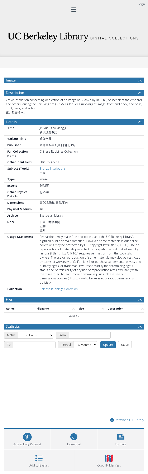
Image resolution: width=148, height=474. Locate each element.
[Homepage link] (74, 36)
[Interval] (85, 344)
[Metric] (35, 335)
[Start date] (89, 335)
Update (108, 345)
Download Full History (127, 420)
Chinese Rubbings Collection (59, 289)
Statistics (13, 326)
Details (11, 122)
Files (9, 299)
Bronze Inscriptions (53, 168)
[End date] (34, 344)
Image (11, 80)
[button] (120, 438)
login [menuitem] (142, 4)
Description (15, 92)
